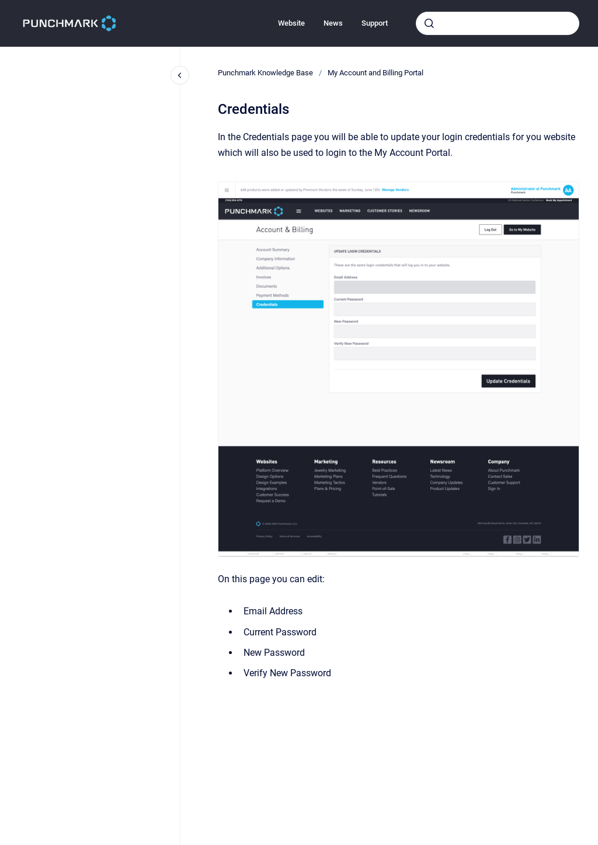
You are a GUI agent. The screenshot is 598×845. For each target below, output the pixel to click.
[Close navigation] (180, 75)
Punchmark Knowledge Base (265, 72)
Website (291, 23)
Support (374, 23)
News (333, 23)
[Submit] (429, 23)
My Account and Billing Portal (375, 72)
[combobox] (497, 23)
